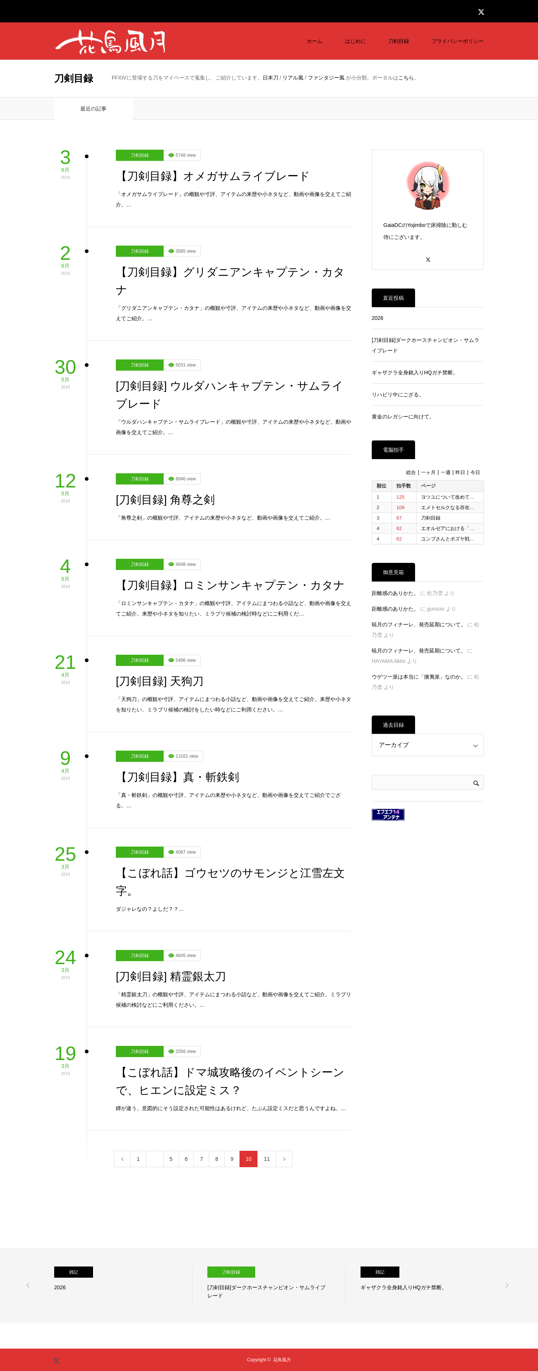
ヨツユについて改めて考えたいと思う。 (464, 497)
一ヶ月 (428, 472)
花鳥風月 (282, 1359)
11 (267, 1159)
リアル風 (292, 78)
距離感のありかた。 (395, 593)
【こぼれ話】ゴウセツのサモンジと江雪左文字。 (230, 882)
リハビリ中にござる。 (398, 395)
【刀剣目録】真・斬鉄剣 (177, 777)
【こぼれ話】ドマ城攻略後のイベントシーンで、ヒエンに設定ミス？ (230, 1081)
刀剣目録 (398, 41)
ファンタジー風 (326, 78)
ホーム (314, 41)
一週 (446, 472)
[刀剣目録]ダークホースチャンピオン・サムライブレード (425, 345)
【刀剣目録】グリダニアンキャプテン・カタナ (230, 281)
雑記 (73, 1272)
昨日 (460, 472)
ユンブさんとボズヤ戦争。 (450, 539)
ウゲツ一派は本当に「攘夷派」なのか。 (419, 677)
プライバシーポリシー (458, 41)
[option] (123, 1285)
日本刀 (270, 78)
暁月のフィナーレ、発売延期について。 (419, 624)
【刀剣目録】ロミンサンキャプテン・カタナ (230, 585)
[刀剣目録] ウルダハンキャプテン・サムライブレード (229, 395)
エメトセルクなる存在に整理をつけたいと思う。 (474, 507)
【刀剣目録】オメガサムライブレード (213, 176)
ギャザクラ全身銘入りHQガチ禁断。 (415, 373)
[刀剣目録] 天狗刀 (160, 681)
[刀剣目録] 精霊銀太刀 (171, 976)
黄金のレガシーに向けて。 (403, 417)
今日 (475, 472)
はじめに (355, 41)
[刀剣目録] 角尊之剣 (165, 499)
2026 (377, 318)
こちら (406, 78)
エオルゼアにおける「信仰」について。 (464, 528)
